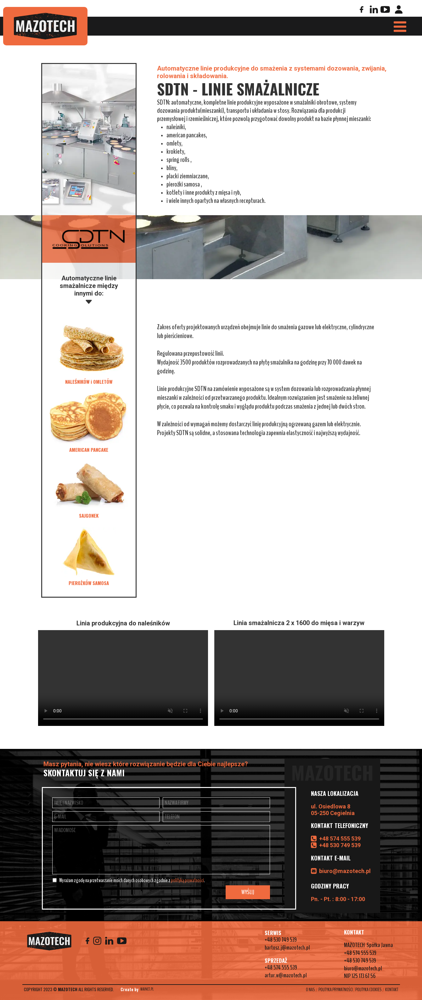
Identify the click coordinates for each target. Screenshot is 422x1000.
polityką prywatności (187, 880)
